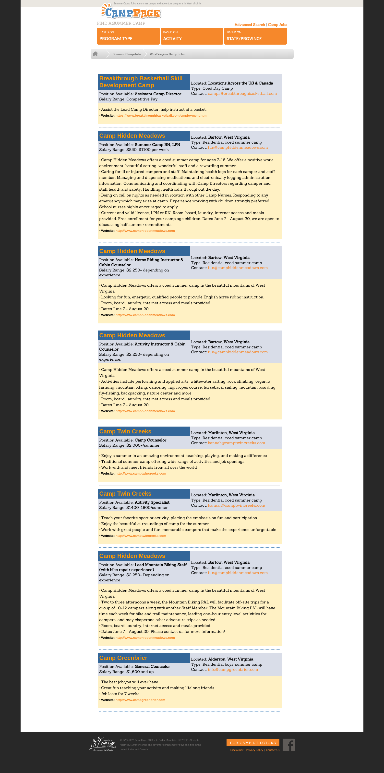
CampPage (141, 13)
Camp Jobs (277, 29)
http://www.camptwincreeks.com (141, 478)
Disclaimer (234, 754)
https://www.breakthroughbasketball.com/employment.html (161, 120)
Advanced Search (250, 29)
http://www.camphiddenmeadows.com (145, 235)
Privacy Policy (252, 754)
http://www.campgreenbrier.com (140, 705)
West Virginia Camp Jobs (171, 59)
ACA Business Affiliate (102, 748)
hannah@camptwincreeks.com (236, 447)
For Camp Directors (251, 748)
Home (103, 59)
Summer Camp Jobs (131, 59)
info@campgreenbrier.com (233, 674)
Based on (128, 41)
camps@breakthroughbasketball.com (242, 98)
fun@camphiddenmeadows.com (238, 152)
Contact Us (271, 754)
